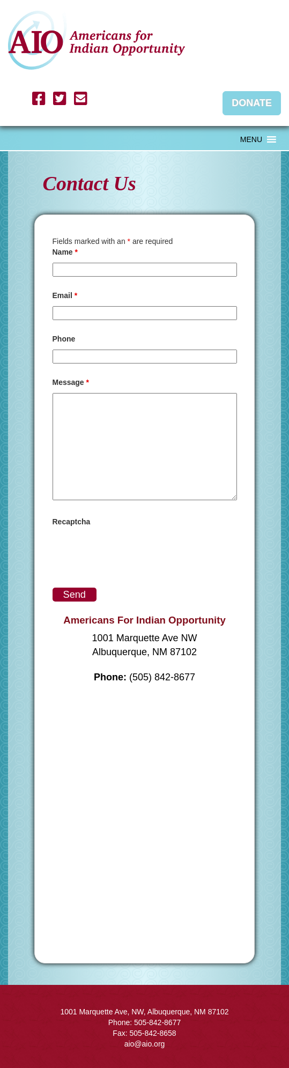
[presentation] (134, 553)
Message (71, 382)
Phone (64, 339)
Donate (252, 103)
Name (65, 252)
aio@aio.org (144, 1044)
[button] (251, 139)
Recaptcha (72, 521)
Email (65, 295)
